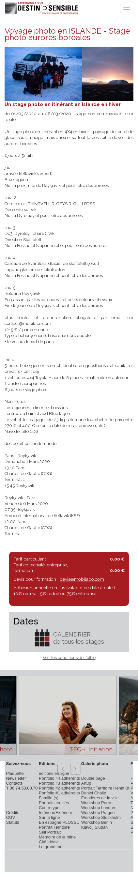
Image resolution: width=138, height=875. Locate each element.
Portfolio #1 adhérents (59, 793)
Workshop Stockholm (101, 817)
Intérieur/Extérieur (55, 812)
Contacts (14, 783)
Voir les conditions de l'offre (69, 657)
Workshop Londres (98, 807)
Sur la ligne (49, 817)
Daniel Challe (93, 793)
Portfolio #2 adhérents (59, 788)
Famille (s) (48, 797)
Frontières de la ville (100, 797)
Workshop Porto (96, 802)
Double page (93, 778)
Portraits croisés (54, 802)
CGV (10, 817)
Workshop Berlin (96, 822)
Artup (86, 783)
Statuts (12, 822)
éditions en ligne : (55, 773)
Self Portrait (50, 832)
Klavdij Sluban (94, 827)
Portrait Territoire (54, 827)
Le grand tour (51, 846)
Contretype (49, 807)
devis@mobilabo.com (82, 579)
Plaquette (14, 773)
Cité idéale (49, 841)
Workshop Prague (98, 812)
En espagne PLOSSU (59, 822)
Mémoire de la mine (57, 837)
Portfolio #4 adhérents (59, 778)
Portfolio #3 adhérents (59, 783)
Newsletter (16, 778)
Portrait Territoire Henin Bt (105, 788)
